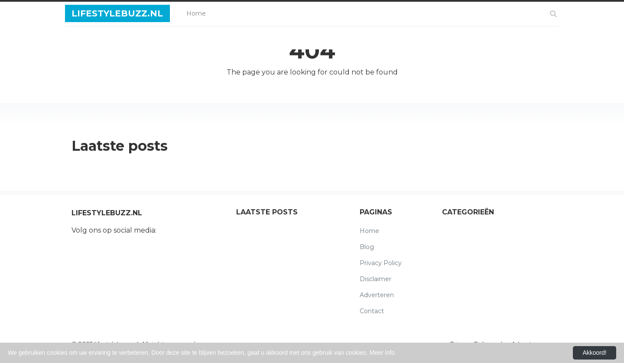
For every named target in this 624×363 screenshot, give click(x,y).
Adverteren (377, 295)
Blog (367, 247)
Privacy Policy (381, 263)
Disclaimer (375, 279)
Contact (372, 311)
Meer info (382, 352)
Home (197, 12)
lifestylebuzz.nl (117, 13)
